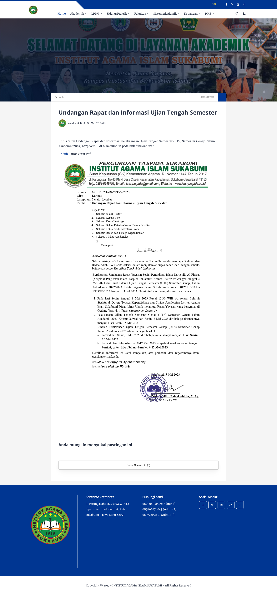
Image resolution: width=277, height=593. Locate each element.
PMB (208, 13)
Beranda (59, 97)
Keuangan (191, 13)
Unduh (63, 154)
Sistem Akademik (165, 13)
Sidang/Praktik (117, 13)
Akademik (77, 13)
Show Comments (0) (138, 465)
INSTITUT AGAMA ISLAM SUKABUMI (137, 585)
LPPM (95, 13)
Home (62, 13)
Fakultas (140, 13)
